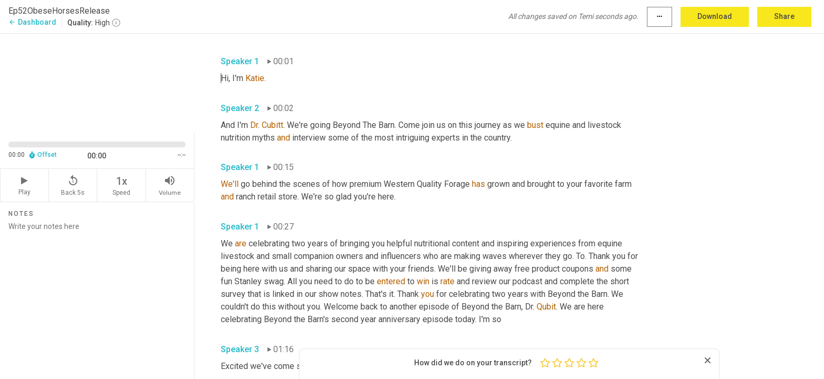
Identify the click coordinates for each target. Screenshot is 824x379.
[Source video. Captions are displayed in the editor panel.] (97, 82)
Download (714, 16)
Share (784, 16)
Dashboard (32, 22)
